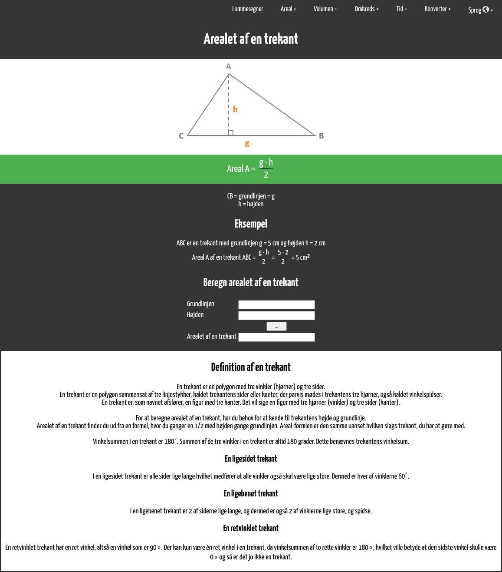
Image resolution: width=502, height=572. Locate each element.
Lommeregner (247, 9)
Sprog (479, 10)
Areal (286, 9)
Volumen (323, 9)
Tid (399, 9)
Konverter (436, 9)
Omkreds (365, 9)
